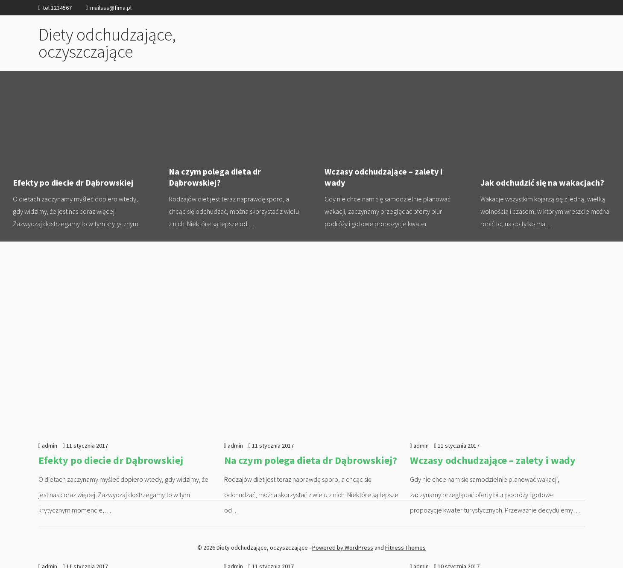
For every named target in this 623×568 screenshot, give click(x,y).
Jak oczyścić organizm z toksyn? (483, 421)
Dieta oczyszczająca (268, 421)
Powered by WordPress (342, 547)
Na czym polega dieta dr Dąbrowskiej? (234, 156)
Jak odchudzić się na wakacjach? (112, 421)
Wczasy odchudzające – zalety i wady (390, 156)
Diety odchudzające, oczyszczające (107, 43)
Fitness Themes (405, 547)
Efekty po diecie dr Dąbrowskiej (78, 156)
